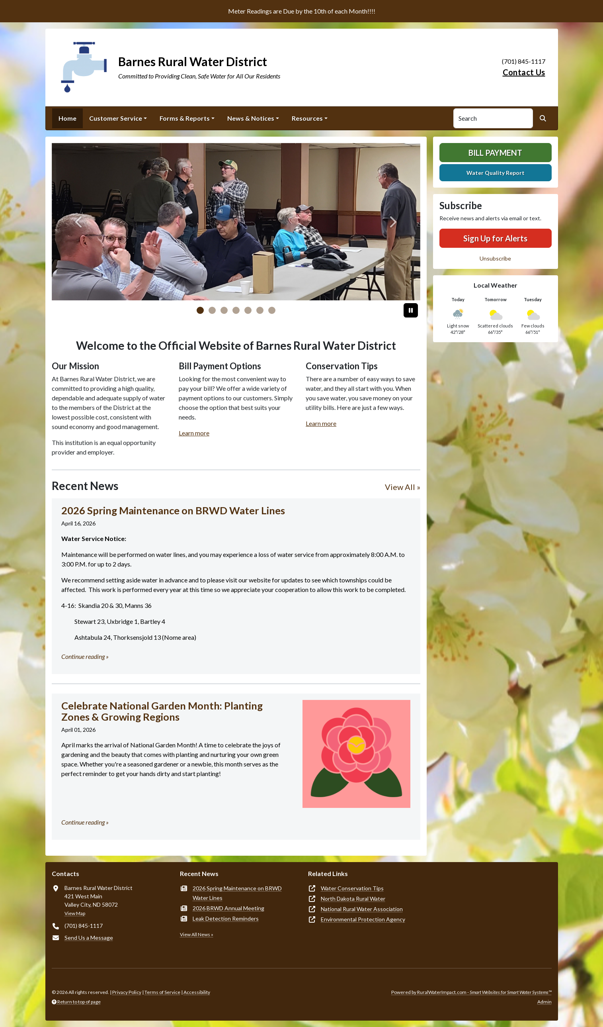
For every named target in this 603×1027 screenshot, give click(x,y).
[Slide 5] (260, 310)
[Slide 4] (248, 310)
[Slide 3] (236, 310)
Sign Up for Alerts (495, 238)
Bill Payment (495, 152)
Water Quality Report (495, 172)
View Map (74, 913)
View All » (402, 487)
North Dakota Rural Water (353, 898)
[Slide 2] (224, 310)
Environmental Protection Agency (363, 919)
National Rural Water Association (362, 908)
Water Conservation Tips (352, 888)
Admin (544, 1002)
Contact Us (524, 72)
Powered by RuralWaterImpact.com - (471, 992)
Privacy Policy (126, 992)
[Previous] (79, 221)
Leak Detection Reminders (226, 918)
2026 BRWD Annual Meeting (228, 908)
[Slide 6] (272, 310)
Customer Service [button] (115, 118)
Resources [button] (307, 118)
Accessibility (196, 992)
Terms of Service (162, 992)
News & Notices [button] (250, 118)
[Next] (392, 221)
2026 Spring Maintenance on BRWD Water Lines (237, 893)
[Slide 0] (200, 310)
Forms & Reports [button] (185, 118)
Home (67, 118)
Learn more (194, 433)
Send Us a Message (88, 937)
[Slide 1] (212, 310)
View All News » (196, 934)
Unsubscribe (495, 258)
